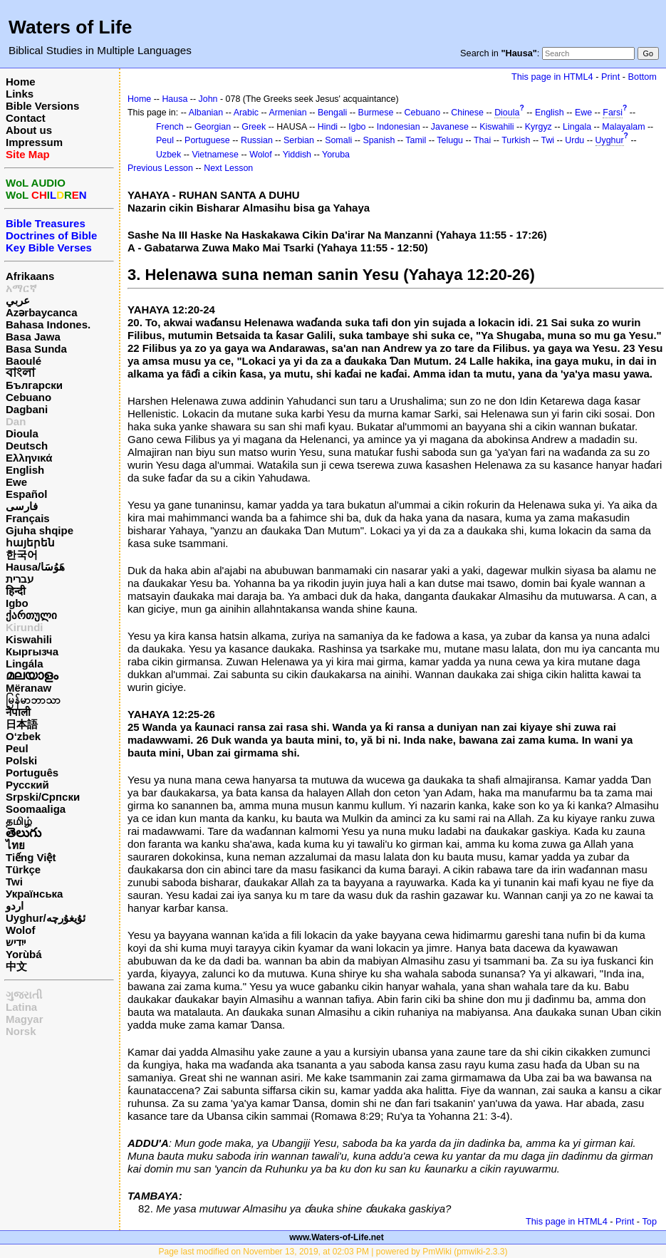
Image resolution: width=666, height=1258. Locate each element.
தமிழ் (19, 821)
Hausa (174, 99)
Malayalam (623, 127)
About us (29, 130)
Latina (21, 1007)
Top (649, 1221)
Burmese (376, 113)
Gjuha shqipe (39, 530)
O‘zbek (23, 736)
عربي (18, 300)
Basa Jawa (33, 337)
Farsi (613, 113)
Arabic (246, 113)
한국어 (22, 555)
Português (32, 772)
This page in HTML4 (552, 76)
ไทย (15, 845)
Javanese (450, 127)
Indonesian (398, 127)
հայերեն (30, 542)
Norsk (21, 1031)
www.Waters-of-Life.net (336, 1237)
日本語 (22, 724)
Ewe (16, 482)
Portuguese (207, 140)
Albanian (206, 113)
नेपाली (18, 712)
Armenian (287, 113)
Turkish (515, 140)
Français (28, 518)
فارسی (22, 506)
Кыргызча (32, 651)
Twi (14, 881)
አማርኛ (21, 288)
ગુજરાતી (24, 995)
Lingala (577, 127)
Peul (17, 748)
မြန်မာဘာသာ (33, 700)
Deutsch (27, 446)
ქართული (31, 615)
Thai (482, 140)
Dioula (22, 433)
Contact (26, 118)
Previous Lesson (160, 168)
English (25, 470)
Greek (253, 127)
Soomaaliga (36, 809)
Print (610, 76)
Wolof (20, 930)
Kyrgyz (538, 127)
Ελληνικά (29, 458)
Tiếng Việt (31, 857)
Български (34, 385)
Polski (21, 760)
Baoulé (23, 361)
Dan (16, 421)
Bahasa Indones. (48, 324)
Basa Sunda (36, 349)
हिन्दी (16, 591)
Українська (34, 894)
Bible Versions (42, 106)
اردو (15, 906)
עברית (19, 579)
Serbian (298, 140)
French (170, 127)
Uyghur (609, 140)
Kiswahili (29, 639)
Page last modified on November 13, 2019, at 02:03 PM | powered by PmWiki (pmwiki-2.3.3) (332, 1252)
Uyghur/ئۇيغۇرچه (45, 918)
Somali (338, 140)
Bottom (642, 76)
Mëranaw (28, 688)
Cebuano (28, 397)
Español (26, 494)
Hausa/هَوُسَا (35, 567)
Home (21, 82)
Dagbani (27, 409)
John (208, 99)
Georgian (212, 127)
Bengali (333, 113)
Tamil (415, 140)
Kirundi (24, 627)
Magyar (24, 1019)
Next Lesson (228, 168)
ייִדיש (16, 942)
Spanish (379, 140)
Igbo (17, 603)
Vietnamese (215, 155)
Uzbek (168, 155)
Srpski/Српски (43, 797)
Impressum (34, 142)
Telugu (450, 140)
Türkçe (23, 869)
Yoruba (336, 155)
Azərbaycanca (42, 312)
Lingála (24, 663)
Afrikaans (30, 276)
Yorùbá (24, 954)
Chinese (467, 113)
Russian (257, 140)
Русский (27, 785)
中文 (16, 966)
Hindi (328, 127)
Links (19, 94)
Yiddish (297, 155)
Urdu (574, 140)
